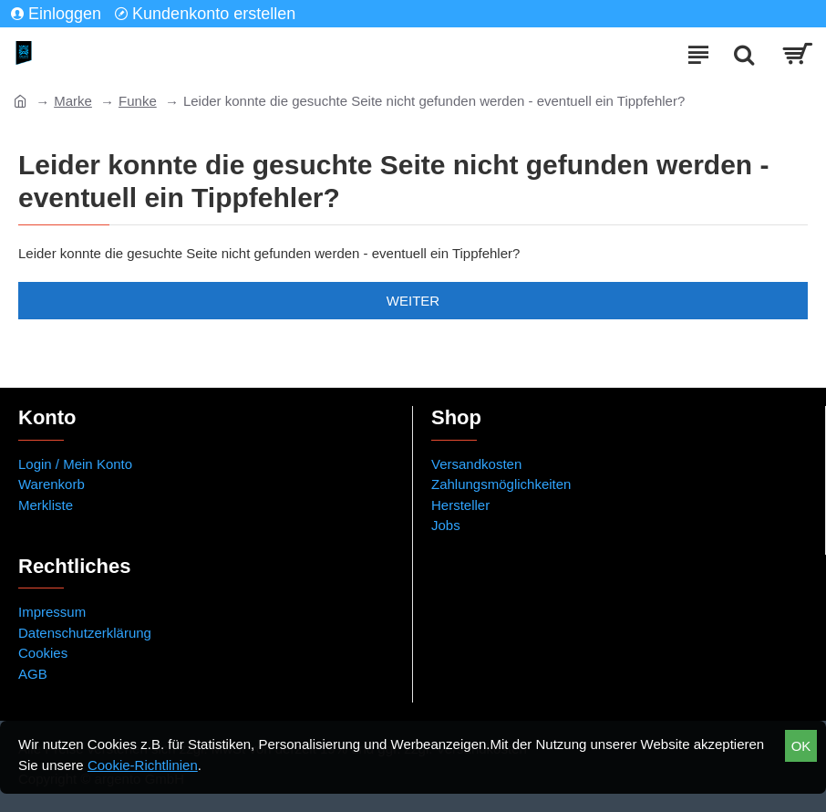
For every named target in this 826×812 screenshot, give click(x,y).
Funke (138, 101)
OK (801, 746)
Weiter (413, 300)
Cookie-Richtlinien (143, 765)
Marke (73, 101)
